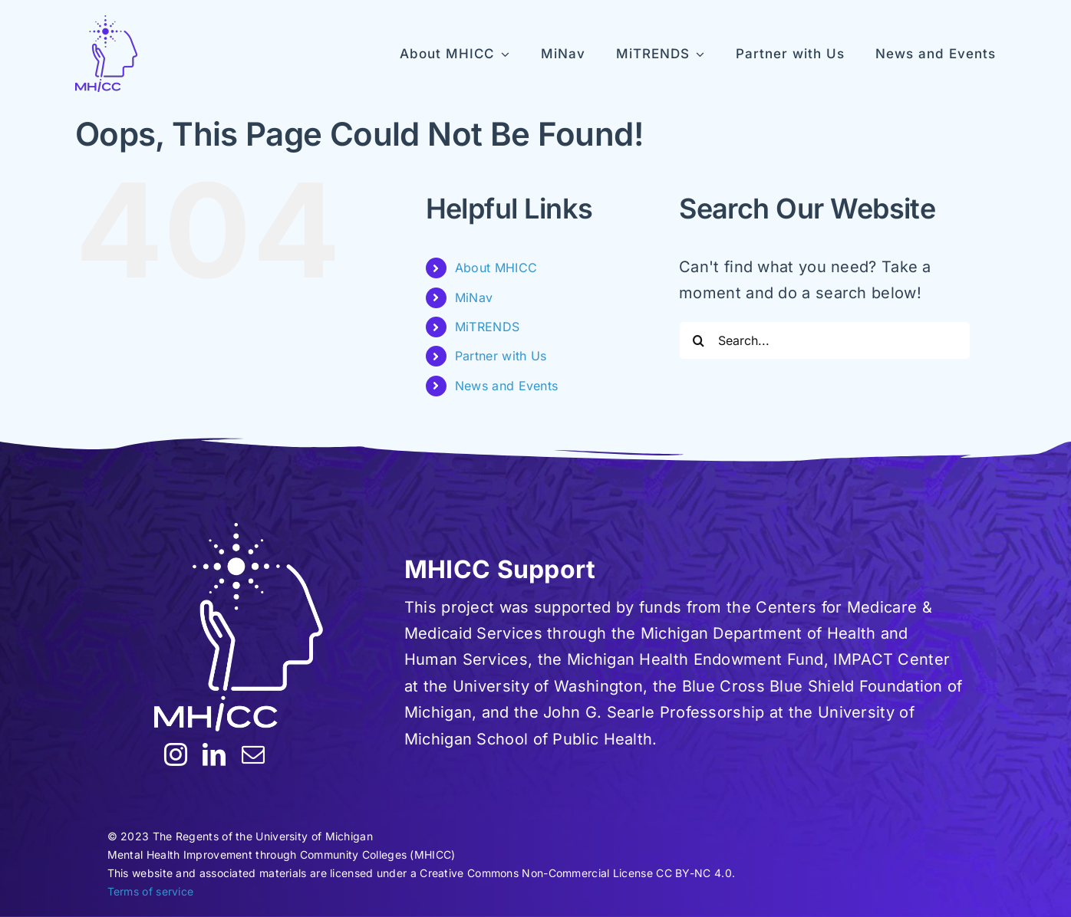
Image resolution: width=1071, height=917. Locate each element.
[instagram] (175, 754)
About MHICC (496, 267)
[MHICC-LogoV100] (106, 53)
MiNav (474, 297)
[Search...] (824, 340)
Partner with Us (501, 355)
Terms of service (150, 891)
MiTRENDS (487, 326)
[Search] (698, 340)
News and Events (507, 385)
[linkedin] (214, 754)
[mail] (253, 754)
